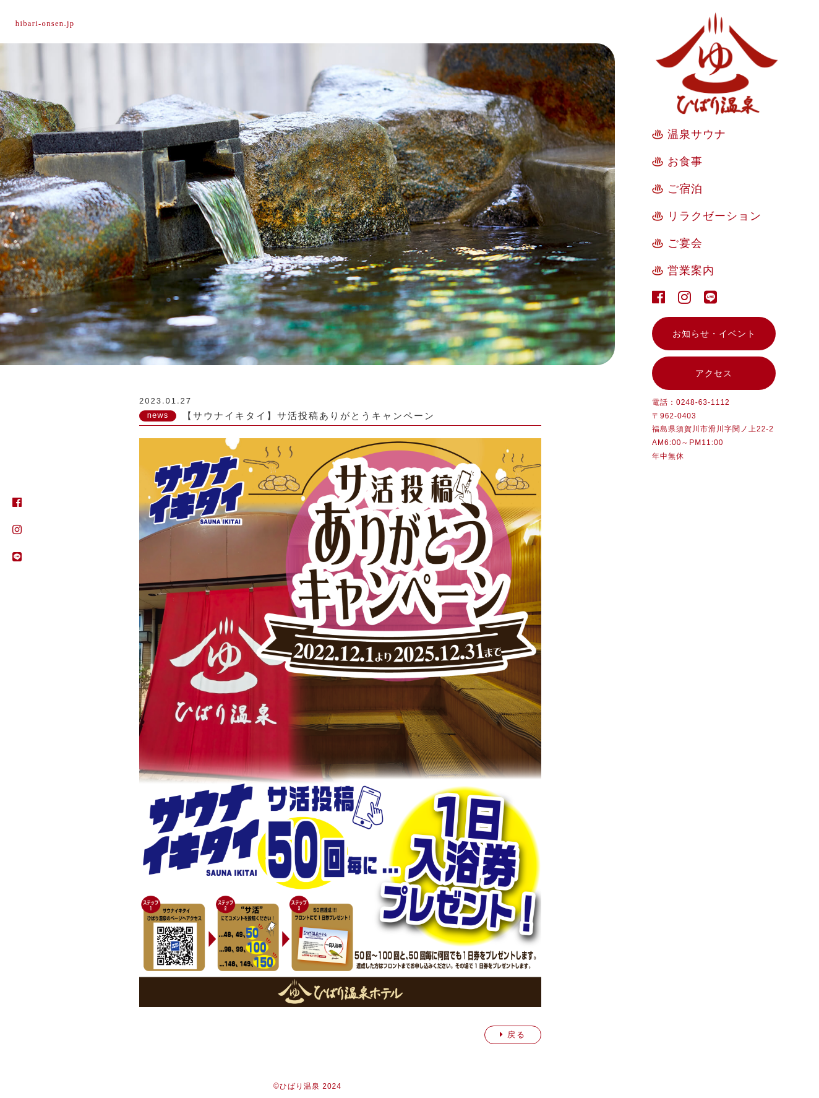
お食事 (685, 161)
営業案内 (690, 270)
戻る (513, 1034)
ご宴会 (685, 243)
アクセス (713, 373)
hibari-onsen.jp (50, 23)
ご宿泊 (685, 189)
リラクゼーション (714, 216)
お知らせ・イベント (714, 334)
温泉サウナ (696, 134)
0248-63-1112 (703, 402)
